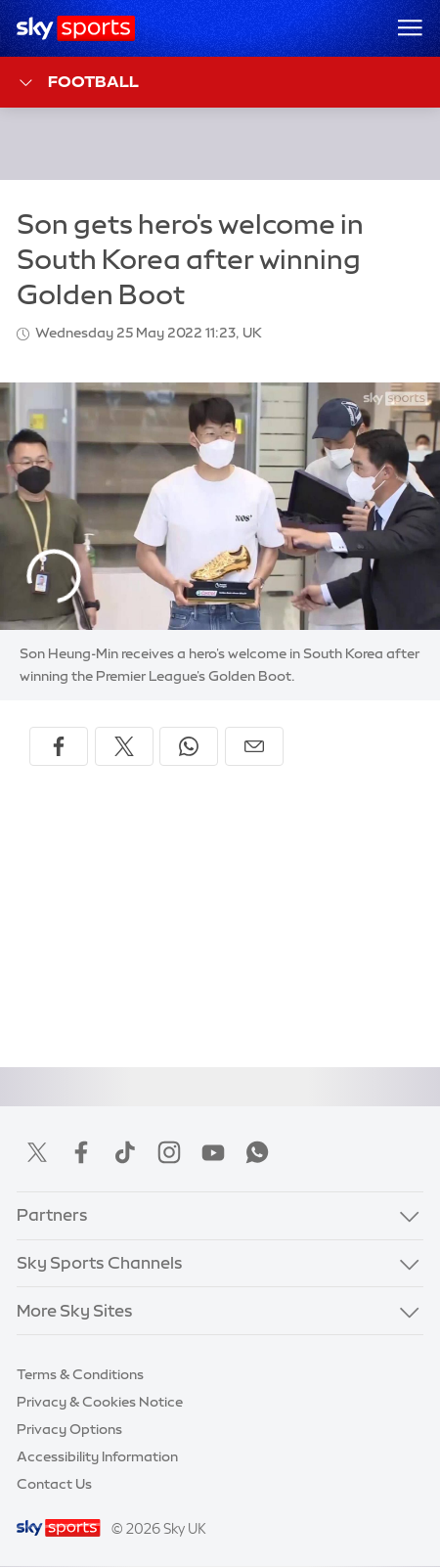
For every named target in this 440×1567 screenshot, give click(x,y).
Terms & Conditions (80, 1374)
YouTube (213, 1152)
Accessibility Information (97, 1456)
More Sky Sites (75, 1311)
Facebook (81, 1152)
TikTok (125, 1152)
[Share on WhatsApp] (188, 746)
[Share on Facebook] (58, 746)
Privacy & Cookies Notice (100, 1402)
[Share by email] (254, 746)
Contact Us (54, 1484)
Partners (52, 1215)
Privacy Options (69, 1429)
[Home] (76, 28)
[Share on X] (124, 746)
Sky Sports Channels (100, 1263)
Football (78, 82)
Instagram (169, 1152)
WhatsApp (257, 1152)
